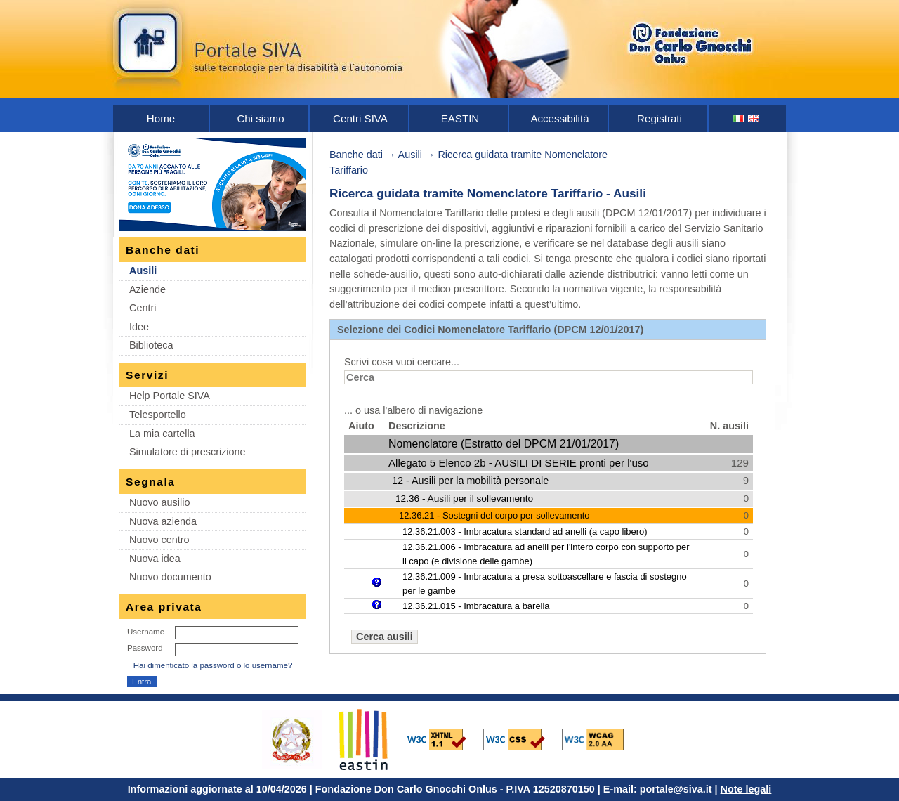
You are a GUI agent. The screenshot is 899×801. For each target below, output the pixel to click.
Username (145, 631)
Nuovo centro (159, 539)
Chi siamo (260, 118)
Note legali (746, 789)
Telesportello (157, 414)
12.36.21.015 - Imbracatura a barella (476, 606)
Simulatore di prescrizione (187, 451)
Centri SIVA (360, 118)
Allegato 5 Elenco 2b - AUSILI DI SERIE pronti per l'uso (518, 463)
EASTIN (460, 118)
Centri (142, 307)
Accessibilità (559, 118)
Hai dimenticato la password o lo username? (213, 665)
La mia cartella (162, 433)
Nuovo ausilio (159, 502)
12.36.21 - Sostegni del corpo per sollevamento (494, 515)
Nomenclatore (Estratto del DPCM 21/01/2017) (503, 444)
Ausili (143, 270)
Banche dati (356, 154)
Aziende (147, 289)
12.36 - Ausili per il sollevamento (464, 498)
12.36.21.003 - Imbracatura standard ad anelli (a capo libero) (525, 531)
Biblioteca (151, 345)
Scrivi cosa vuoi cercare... (401, 361)
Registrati (659, 118)
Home (161, 118)
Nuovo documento (170, 576)
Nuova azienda (163, 521)
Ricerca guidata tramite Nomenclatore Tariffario (466, 193)
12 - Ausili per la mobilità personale (470, 480)
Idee (139, 326)
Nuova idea (155, 558)
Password (145, 648)
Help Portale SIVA (169, 395)
